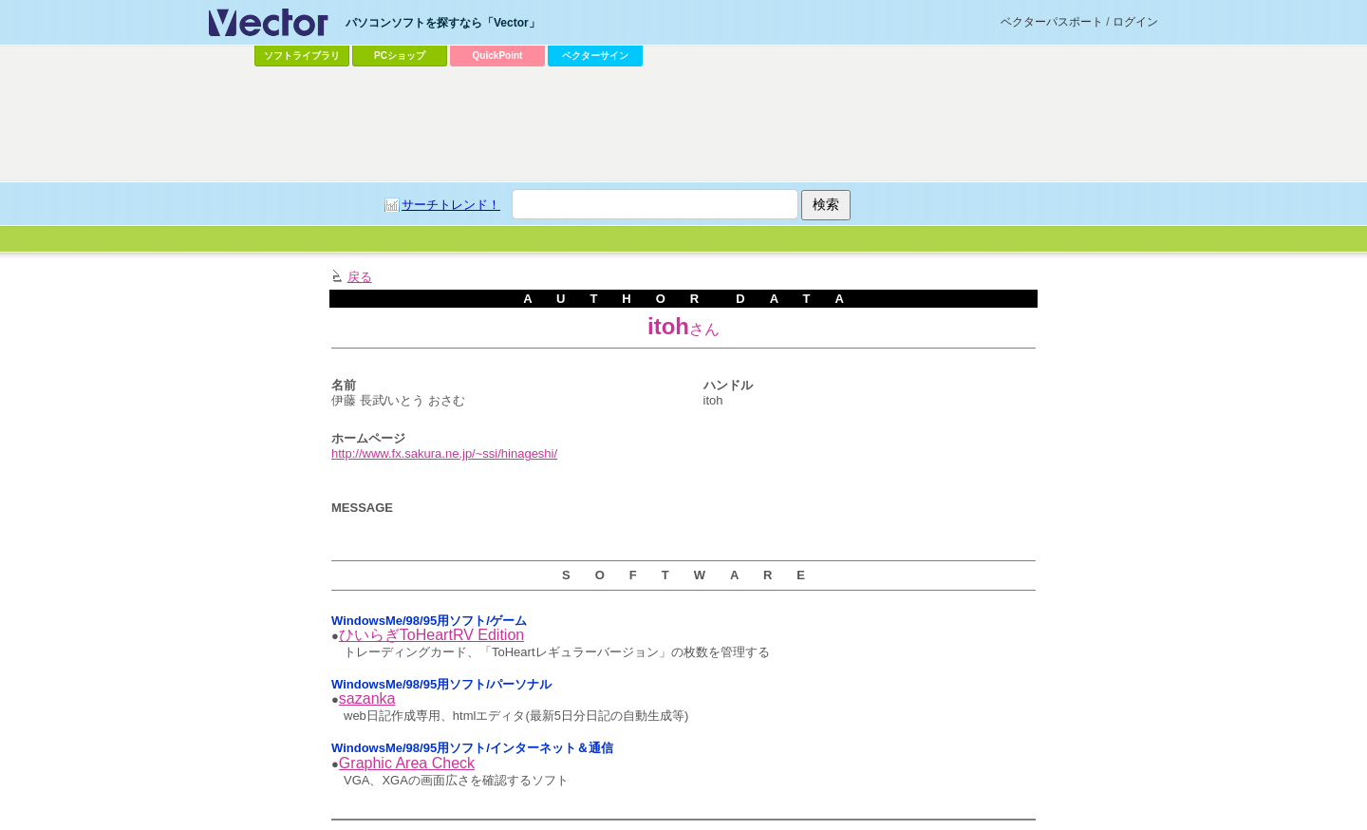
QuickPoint (498, 55)
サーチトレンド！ (451, 205)
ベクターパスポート (1052, 21)
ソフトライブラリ (302, 55)
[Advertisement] (683, 124)
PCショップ (399, 55)
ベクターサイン (595, 55)
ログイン (1135, 21)
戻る (359, 277)
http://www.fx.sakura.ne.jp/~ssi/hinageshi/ (444, 453)
